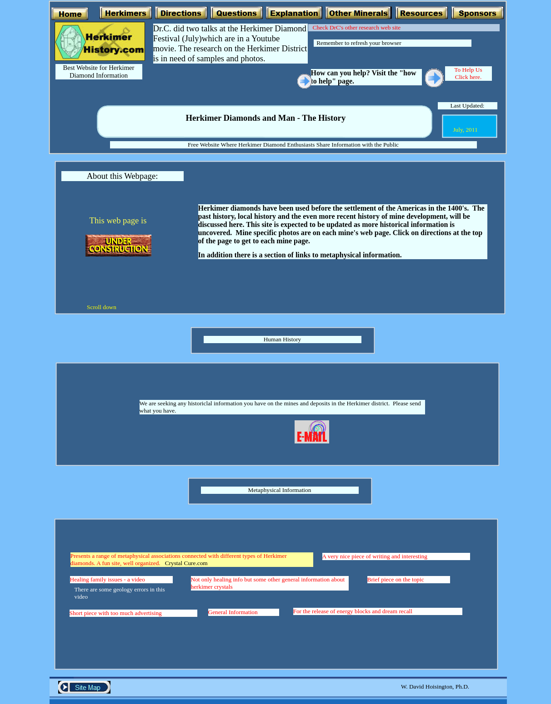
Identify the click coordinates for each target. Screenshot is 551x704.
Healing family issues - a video (107, 579)
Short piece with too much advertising (116, 613)
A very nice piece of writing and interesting (374, 556)
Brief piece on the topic (395, 579)
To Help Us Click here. (468, 73)
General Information (233, 612)
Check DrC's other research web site (357, 27)
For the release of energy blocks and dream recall (353, 611)
